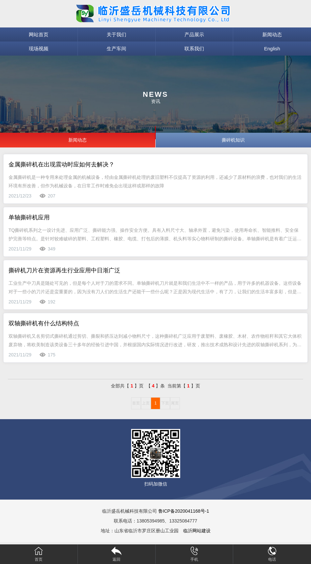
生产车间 (116, 48)
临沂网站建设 (197, 530)
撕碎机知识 (233, 140)
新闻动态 (272, 34)
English (272, 48)
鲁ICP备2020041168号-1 (183, 511)
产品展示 (194, 34)
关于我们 (116, 34)
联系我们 (194, 48)
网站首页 (38, 34)
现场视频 (38, 48)
